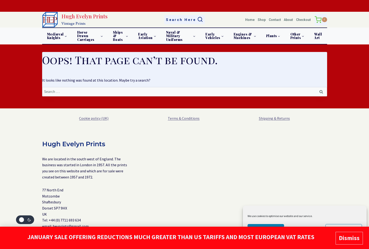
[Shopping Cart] (321, 19)
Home (250, 20)
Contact (275, 20)
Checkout (303, 20)
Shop (262, 20)
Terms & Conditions (184, 118)
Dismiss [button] (349, 238)
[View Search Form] (184, 19)
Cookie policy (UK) (93, 118)
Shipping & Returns (274, 118)
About (288, 20)
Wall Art (318, 36)
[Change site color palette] (25, 219)
